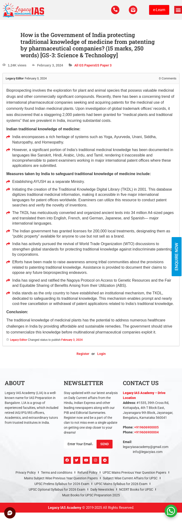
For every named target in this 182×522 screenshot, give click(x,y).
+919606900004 (146, 432)
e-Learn (159, 10)
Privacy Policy (26, 472)
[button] (178, 10)
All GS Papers (84, 65)
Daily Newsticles (102, 489)
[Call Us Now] (113, 10)
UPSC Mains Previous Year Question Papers (134, 472)
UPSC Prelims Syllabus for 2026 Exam (61, 484)
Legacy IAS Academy (64, 508)
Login (101, 354)
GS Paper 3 (103, 65)
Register (83, 354)
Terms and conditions (56, 472)
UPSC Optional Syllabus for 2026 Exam (57, 489)
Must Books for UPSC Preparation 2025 (91, 495)
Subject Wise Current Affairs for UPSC (130, 478)
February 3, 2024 (72, 339)
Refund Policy (87, 472)
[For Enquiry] (132, 10)
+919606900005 (146, 427)
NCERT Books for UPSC (136, 489)
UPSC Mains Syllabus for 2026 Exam (120, 484)
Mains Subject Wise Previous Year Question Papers (61, 478)
